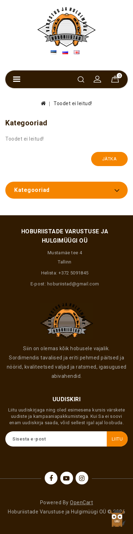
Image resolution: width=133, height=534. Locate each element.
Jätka (109, 158)
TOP (117, 518)
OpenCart (81, 502)
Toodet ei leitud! (73, 103)
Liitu (117, 439)
